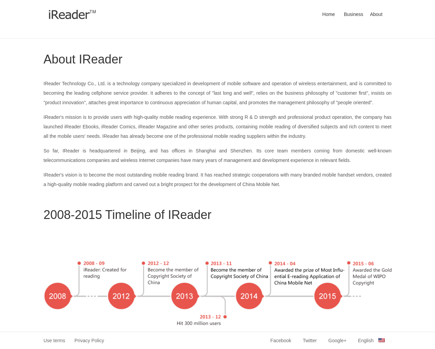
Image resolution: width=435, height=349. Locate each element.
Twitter (310, 340)
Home (328, 14)
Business (353, 14)
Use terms (54, 340)
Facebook (281, 340)
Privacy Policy (89, 340)
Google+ (337, 340)
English (375, 340)
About (376, 14)
